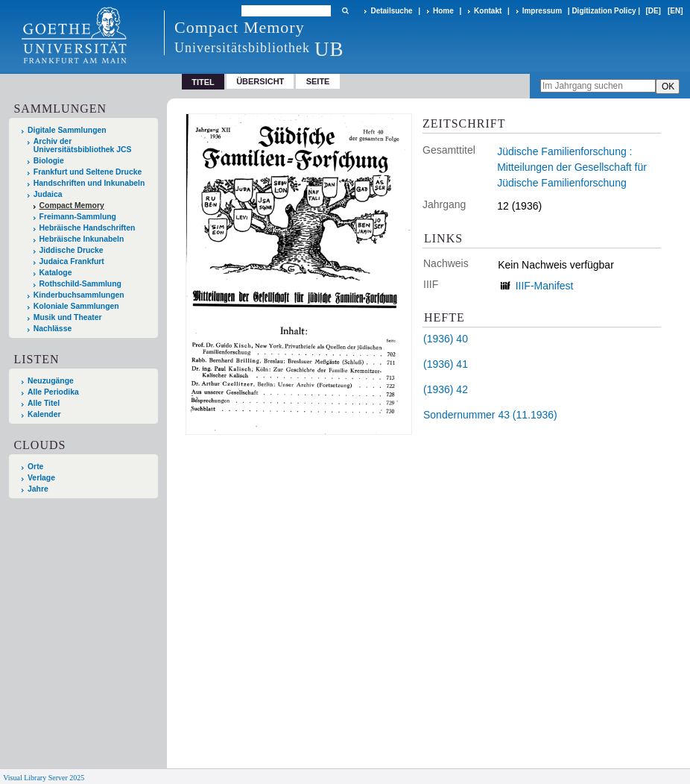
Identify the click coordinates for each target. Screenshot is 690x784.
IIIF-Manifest (545, 286)
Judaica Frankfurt (71, 261)
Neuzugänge (51, 381)
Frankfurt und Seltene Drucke (88, 172)
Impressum (542, 11)
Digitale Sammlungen (67, 130)
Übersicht (260, 81)
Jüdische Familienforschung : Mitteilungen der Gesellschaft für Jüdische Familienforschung (572, 167)
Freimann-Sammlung (77, 217)
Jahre (38, 489)
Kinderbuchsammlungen (79, 295)
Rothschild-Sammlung (80, 284)
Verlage (41, 478)
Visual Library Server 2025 (43, 778)
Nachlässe (53, 328)
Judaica (48, 194)
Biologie (49, 161)
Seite (318, 81)
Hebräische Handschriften (87, 228)
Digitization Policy (604, 11)
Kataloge (55, 273)
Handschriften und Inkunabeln (89, 183)
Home (443, 11)
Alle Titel (44, 403)
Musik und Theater (68, 317)
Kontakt (487, 11)
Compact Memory (71, 205)
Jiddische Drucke (71, 250)
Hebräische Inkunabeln (81, 239)
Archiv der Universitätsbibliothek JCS (83, 145)
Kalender (44, 414)
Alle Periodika (53, 392)
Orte (35, 466)
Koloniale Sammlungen (76, 306)
